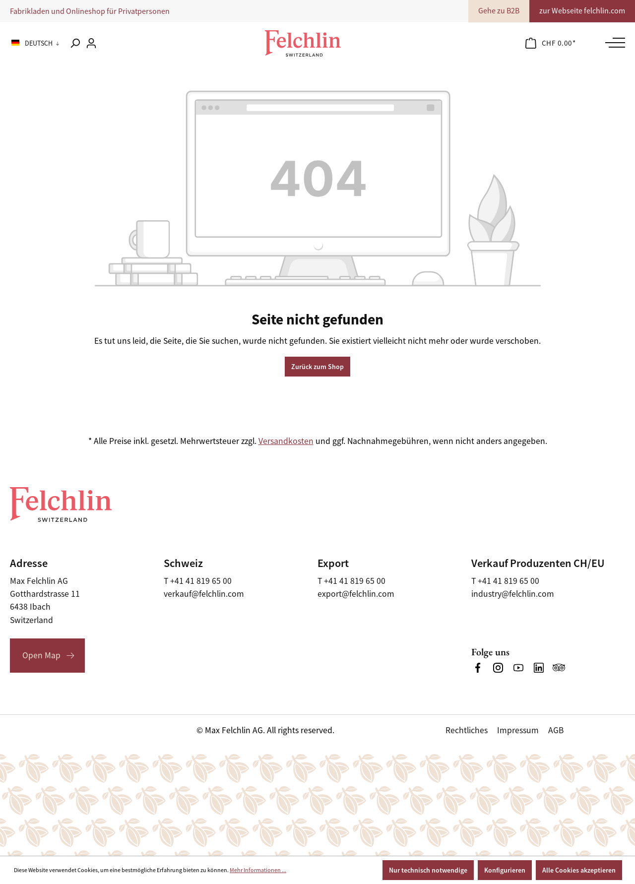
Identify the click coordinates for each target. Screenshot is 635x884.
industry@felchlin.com (512, 593)
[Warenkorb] (550, 43)
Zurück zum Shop (317, 366)
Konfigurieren (504, 870)
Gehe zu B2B (498, 11)
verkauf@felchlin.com (204, 593)
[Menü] (612, 43)
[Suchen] (74, 43)
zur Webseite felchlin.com (582, 11)
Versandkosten (286, 441)
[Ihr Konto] (91, 43)
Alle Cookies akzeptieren (579, 870)
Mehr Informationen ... (258, 870)
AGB (556, 730)
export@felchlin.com (356, 593)
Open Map (41, 655)
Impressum (518, 730)
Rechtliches (466, 730)
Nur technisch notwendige (428, 870)
